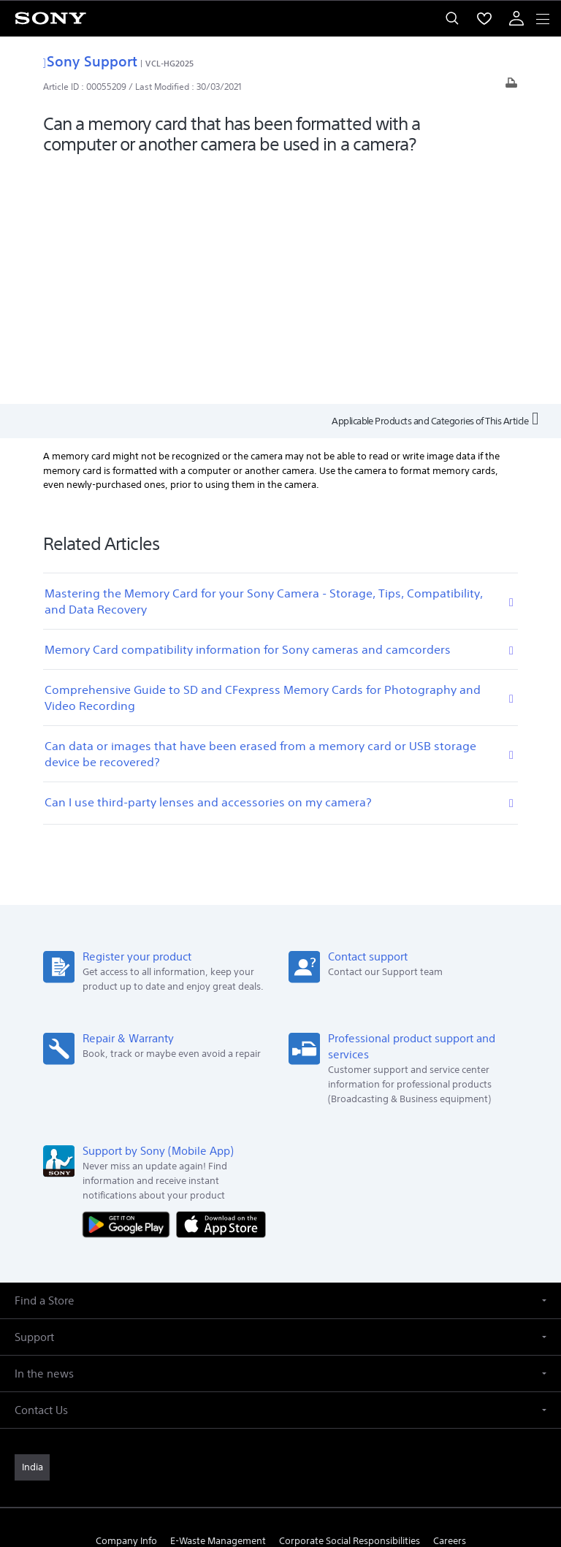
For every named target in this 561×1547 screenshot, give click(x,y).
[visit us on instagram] (296, 1358)
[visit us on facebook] (233, 1358)
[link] (32, 1229)
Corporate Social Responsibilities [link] (349, 1302)
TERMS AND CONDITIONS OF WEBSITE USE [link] (280, 1443)
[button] (280, 1062)
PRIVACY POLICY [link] (280, 1461)
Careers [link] (449, 1302)
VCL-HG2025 (169, 63)
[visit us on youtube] (328, 1358)
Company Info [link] (126, 1302)
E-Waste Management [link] (218, 1302)
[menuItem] (484, 18)
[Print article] (511, 86)
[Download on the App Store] (221, 985)
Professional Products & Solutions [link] (255, 1323)
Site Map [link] (360, 1323)
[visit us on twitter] (265, 1358)
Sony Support (90, 61)
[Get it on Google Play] (129, 985)
